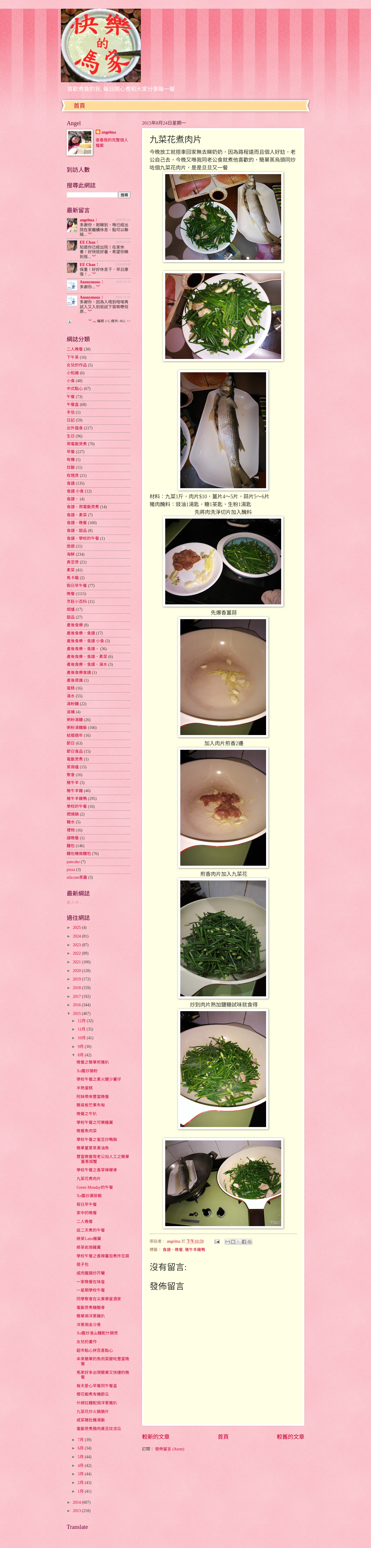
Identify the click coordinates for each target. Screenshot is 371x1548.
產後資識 (75, 680)
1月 (81, 1491)
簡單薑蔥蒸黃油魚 (93, 1148)
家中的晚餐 (87, 1213)
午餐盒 (73, 404)
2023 (77, 945)
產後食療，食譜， (83, 649)
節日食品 (75, 751)
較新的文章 (156, 1437)
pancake (73, 862)
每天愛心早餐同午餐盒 (97, 1386)
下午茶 (73, 357)
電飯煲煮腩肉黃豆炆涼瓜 (99, 1429)
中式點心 (75, 388)
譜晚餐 (73, 838)
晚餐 (71, 594)
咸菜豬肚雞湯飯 (91, 1420)
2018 (77, 988)
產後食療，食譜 (81, 633)
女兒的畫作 (87, 1342)
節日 (71, 743)
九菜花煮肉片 (89, 1179)
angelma (108, 132)
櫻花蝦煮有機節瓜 (93, 1394)
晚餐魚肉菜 (87, 1131)
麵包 (71, 846)
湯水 (71, 696)
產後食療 (75, 625)
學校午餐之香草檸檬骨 (97, 1170)
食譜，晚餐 (173, 1250)
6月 (81, 1448)
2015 (77, 1013)
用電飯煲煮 (77, 444)
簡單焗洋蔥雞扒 (91, 1316)
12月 (82, 1021)
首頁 (79, 106)
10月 (82, 1038)
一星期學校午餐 (91, 1290)
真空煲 (73, 562)
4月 (81, 1465)
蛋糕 (71, 688)
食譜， (73, 499)
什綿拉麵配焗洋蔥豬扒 (97, 1403)
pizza (71, 869)
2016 (77, 1005)
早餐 (71, 452)
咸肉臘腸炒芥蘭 (91, 1273)
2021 (77, 962)
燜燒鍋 (73, 814)
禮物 (71, 830)
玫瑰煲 (73, 475)
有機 (71, 459)
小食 (71, 381)
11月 (82, 1029)
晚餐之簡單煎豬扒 (93, 1062)
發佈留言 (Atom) (169, 1449)
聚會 (71, 775)
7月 (81, 1440)
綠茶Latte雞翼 (89, 1239)
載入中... (74, 902)
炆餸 (71, 467)
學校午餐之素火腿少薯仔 (99, 1079)
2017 (77, 996)
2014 (77, 1502)
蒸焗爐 (73, 767)
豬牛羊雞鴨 (195, 1250)
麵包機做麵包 (79, 854)
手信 (71, 412)
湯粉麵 (73, 704)
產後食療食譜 (79, 672)
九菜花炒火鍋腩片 (93, 1412)
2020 (77, 971)
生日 (71, 436)
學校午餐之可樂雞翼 (95, 1122)
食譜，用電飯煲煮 (83, 507)
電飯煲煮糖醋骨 (91, 1308)
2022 (77, 953)
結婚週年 (75, 735)
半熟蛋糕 (85, 1088)
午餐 (71, 397)
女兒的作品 (77, 365)
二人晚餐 (75, 349)
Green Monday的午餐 (95, 1187)
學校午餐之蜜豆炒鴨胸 (97, 1139)
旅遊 (71, 546)
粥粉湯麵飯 (77, 727)
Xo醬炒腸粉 (87, 1071)
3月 (81, 1474)
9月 (81, 1046)
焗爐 (71, 609)
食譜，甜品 (77, 530)
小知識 (73, 373)
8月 (81, 1055)
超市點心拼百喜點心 (95, 1350)
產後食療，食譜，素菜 (87, 656)
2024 (77, 936)
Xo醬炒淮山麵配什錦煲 (97, 1333)
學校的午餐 (77, 806)
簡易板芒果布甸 (91, 1105)
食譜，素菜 (77, 515)
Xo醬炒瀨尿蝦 (89, 1196)
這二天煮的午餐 (91, 1230)
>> (128, 321)
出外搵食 (75, 428)
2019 (77, 979)
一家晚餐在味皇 (91, 1282)
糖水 (71, 822)
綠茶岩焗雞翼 (89, 1247)
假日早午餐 (77, 586)
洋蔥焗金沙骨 (89, 1325)
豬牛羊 (73, 783)
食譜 (71, 483)
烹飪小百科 (77, 601)
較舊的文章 (290, 1437)
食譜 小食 (75, 491)
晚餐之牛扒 (87, 1114)
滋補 (71, 712)
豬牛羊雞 (75, 791)
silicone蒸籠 (77, 877)
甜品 (71, 617)
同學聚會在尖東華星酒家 (99, 1299)
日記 (71, 420)
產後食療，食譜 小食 (85, 641)
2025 (77, 927)
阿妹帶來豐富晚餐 (93, 1097)
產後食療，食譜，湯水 (87, 664)
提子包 (83, 1264)
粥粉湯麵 (75, 720)
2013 (77, 1511)
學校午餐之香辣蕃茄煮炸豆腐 (103, 1256)
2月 (81, 1482)
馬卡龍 (73, 578)
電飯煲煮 (75, 759)
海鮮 (71, 554)
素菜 (71, 570)
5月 (81, 1457)
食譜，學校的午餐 (83, 538)
